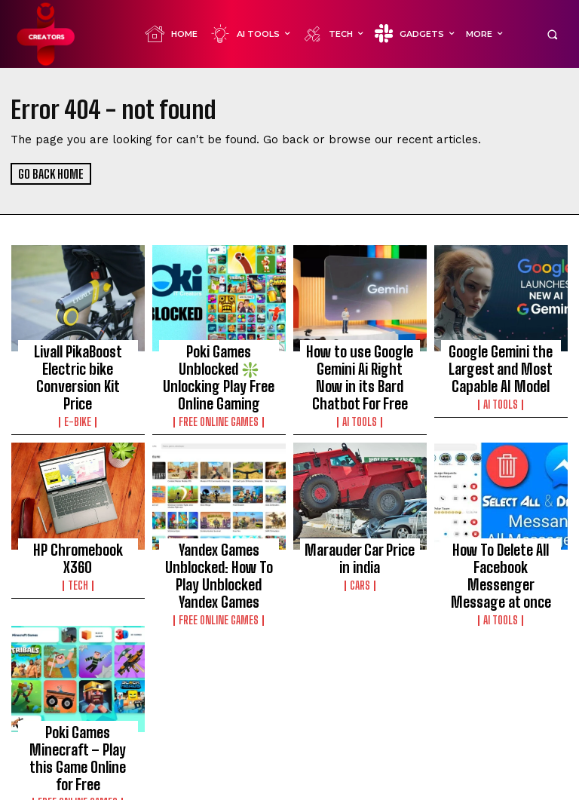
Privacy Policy (456, 786)
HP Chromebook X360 (78, 534)
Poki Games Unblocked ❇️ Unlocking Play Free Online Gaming (218, 364)
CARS (360, 563)
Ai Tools (359, 407)
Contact (515, 786)
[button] (552, 34)
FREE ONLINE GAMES (219, 393)
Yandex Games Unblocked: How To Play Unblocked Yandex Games (219, 554)
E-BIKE (77, 393)
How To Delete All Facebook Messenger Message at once (501, 547)
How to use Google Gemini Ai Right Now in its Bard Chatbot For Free (360, 371)
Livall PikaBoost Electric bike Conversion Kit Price (78, 364)
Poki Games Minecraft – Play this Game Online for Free (77, 715)
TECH (78, 549)
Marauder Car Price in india (359, 540)
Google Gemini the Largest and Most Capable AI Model (501, 364)
